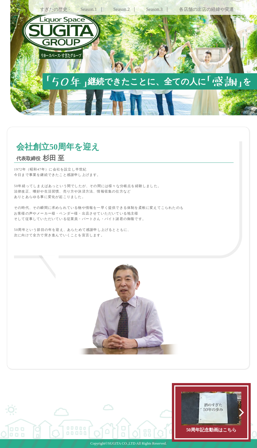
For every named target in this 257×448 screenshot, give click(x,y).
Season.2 (121, 9)
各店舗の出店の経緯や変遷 (206, 9)
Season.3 (154, 9)
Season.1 (89, 9)
